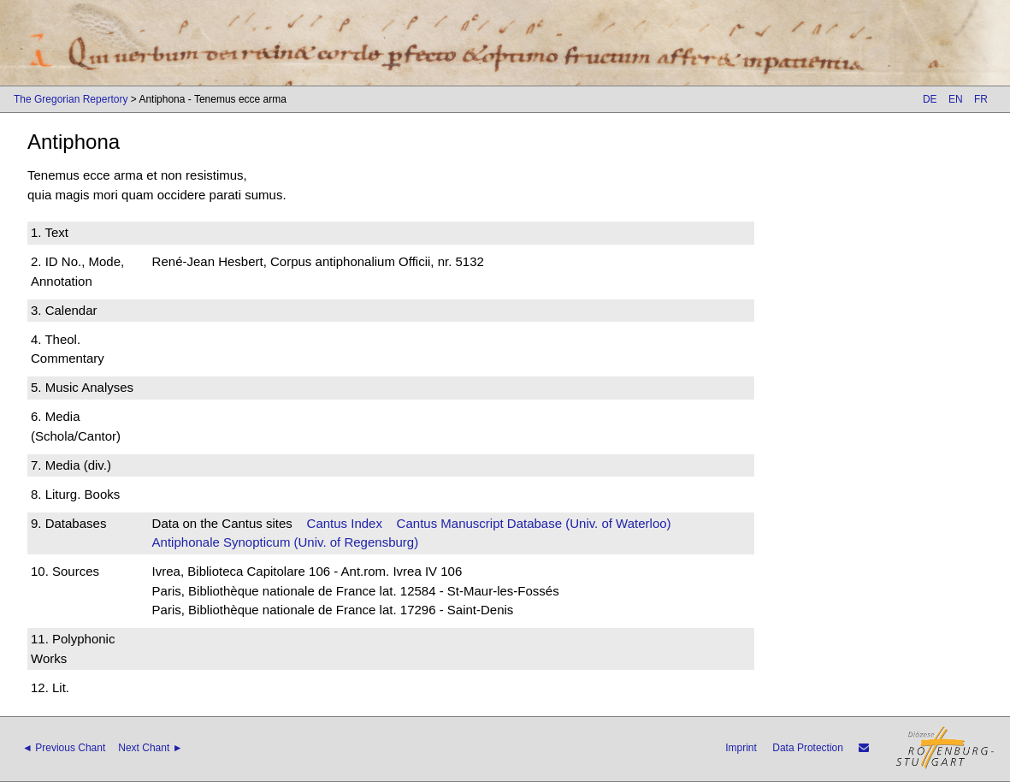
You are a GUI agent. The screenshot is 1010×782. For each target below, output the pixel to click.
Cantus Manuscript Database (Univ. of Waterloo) (534, 523)
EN (955, 99)
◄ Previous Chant (63, 748)
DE (930, 99)
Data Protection (807, 748)
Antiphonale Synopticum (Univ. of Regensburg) (285, 542)
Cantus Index (344, 523)
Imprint (741, 748)
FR (981, 99)
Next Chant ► (150, 748)
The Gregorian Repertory (70, 99)
